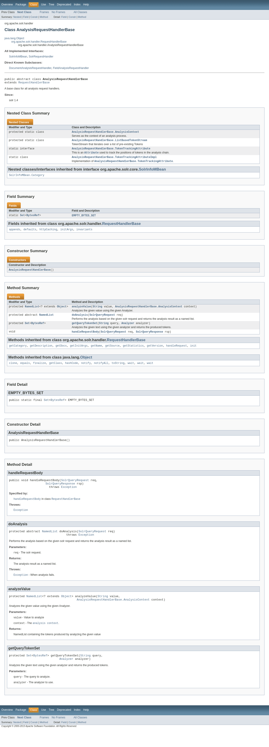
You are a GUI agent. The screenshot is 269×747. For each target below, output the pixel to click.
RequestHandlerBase (34, 84)
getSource (112, 352)
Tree (51, 4)
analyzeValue (81, 312)
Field (25, 17)
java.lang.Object (14, 38)
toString (118, 370)
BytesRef (32, 220)
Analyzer (128, 329)
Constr (34, 17)
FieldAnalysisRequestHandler (71, 68)
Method (44, 17)
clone (13, 370)
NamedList (32, 312)
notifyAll (101, 370)
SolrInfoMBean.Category (26, 179)
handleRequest (176, 352)
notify (86, 370)
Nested (17, 17)
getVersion (155, 352)
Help (86, 4)
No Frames (58, 12)
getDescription (41, 352)
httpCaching (48, 234)
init (193, 352)
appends (14, 234)
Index (77, 4)
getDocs (61, 352)
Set (22, 220)
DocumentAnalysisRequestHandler (30, 68)
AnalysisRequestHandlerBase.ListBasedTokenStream (109, 142)
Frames (44, 12)
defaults (29, 234)
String (97, 312)
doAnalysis (80, 320)
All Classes (80, 12)
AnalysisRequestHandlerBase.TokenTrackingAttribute (111, 151)
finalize (39, 370)
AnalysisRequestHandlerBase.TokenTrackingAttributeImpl (114, 160)
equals (25, 370)
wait (131, 370)
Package (21, 4)
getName (96, 352)
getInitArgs (78, 352)
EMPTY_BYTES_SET (84, 220)
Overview (7, 4)
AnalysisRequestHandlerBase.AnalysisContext (105, 133)
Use (43, 4)
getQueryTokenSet (84, 329)
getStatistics (133, 352)
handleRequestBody (85, 338)
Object (62, 312)
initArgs (66, 234)
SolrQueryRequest (102, 320)
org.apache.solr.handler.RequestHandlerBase (39, 41)
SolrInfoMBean (18, 56)
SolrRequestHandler (41, 56)
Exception (69, 498)
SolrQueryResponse (149, 338)
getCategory (18, 352)
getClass (55, 370)
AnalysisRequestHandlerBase (30, 274)
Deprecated (64, 4)
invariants (84, 234)
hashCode (71, 370)
